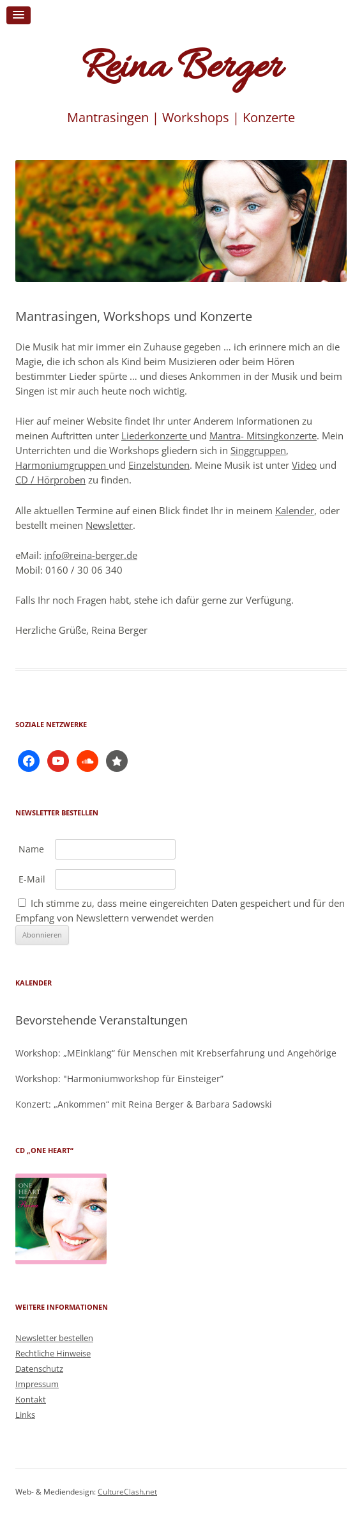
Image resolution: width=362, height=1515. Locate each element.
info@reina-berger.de (90, 555)
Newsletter (109, 525)
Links (25, 1414)
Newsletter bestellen (54, 1338)
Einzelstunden (159, 465)
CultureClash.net (127, 1491)
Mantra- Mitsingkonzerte (263, 435)
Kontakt (30, 1399)
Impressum (37, 1384)
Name (31, 849)
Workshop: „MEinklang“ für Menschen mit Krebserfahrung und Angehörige (175, 1053)
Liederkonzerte (155, 435)
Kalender (294, 510)
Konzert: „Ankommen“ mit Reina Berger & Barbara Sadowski (143, 1104)
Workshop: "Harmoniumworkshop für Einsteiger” (119, 1078)
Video (304, 465)
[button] (18, 15)
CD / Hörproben (50, 479)
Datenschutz (39, 1368)
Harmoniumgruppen (62, 465)
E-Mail (32, 879)
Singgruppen (258, 450)
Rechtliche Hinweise (53, 1353)
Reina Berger (181, 69)
